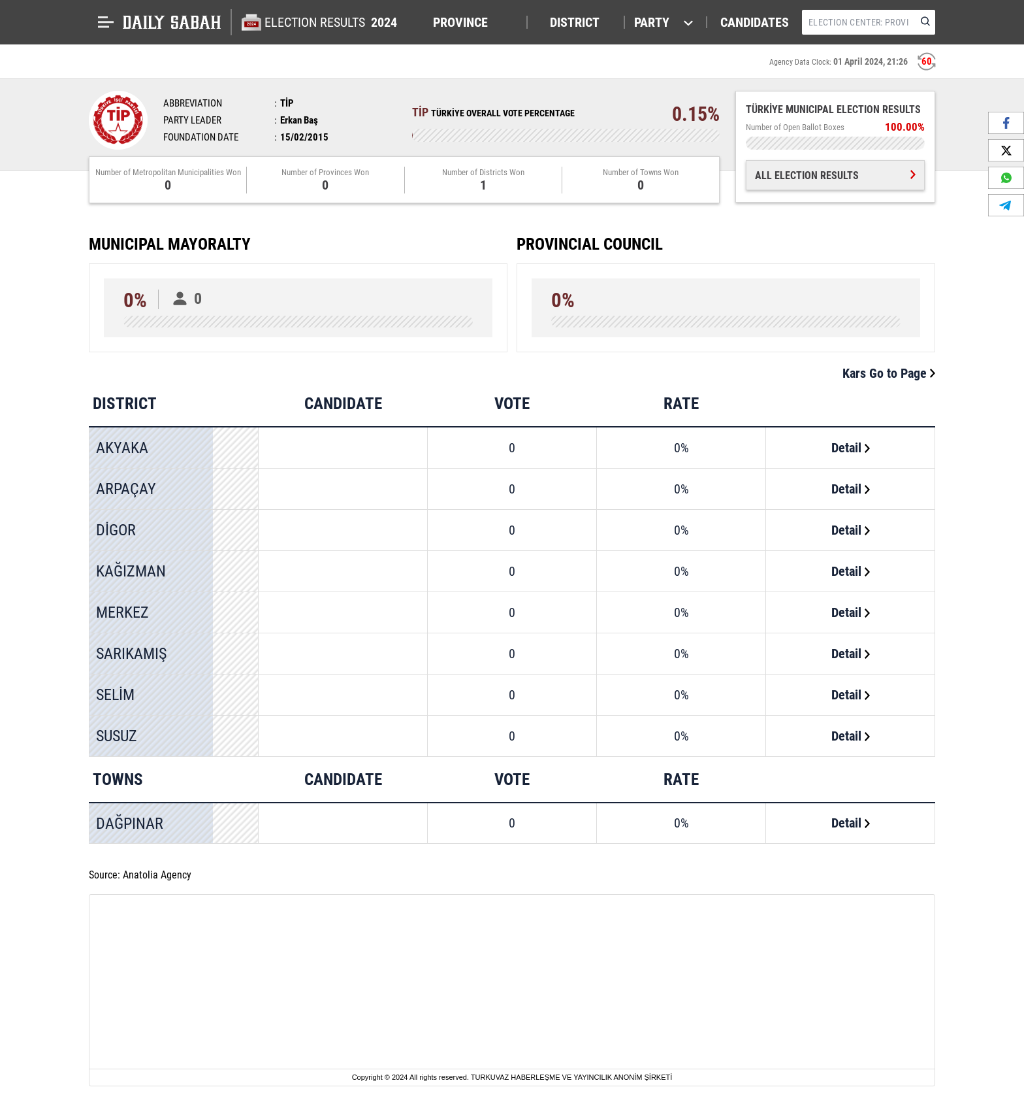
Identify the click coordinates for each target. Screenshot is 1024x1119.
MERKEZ (122, 612)
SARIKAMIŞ (131, 653)
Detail (850, 448)
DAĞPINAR (129, 823)
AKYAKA (122, 448)
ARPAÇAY (126, 489)
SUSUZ (116, 736)
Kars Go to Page (888, 373)
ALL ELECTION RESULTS (835, 175)
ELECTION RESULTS (332, 22)
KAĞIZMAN (131, 571)
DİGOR (116, 530)
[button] (474, 22)
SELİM (115, 695)
